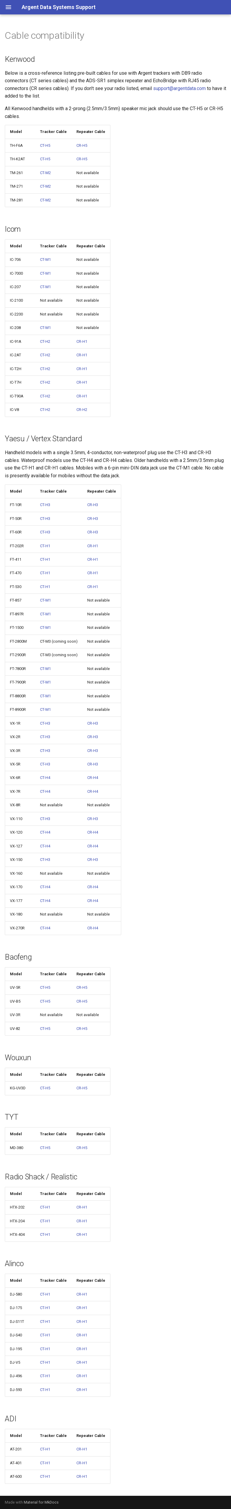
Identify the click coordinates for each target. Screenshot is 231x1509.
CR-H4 (92, 777)
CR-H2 (81, 409)
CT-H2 (45, 341)
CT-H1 (45, 546)
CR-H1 (81, 341)
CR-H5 (81, 145)
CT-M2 (45, 173)
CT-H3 (45, 504)
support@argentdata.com (179, 88)
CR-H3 (92, 504)
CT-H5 (45, 145)
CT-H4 (45, 777)
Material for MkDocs (41, 1502)
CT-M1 (45, 259)
